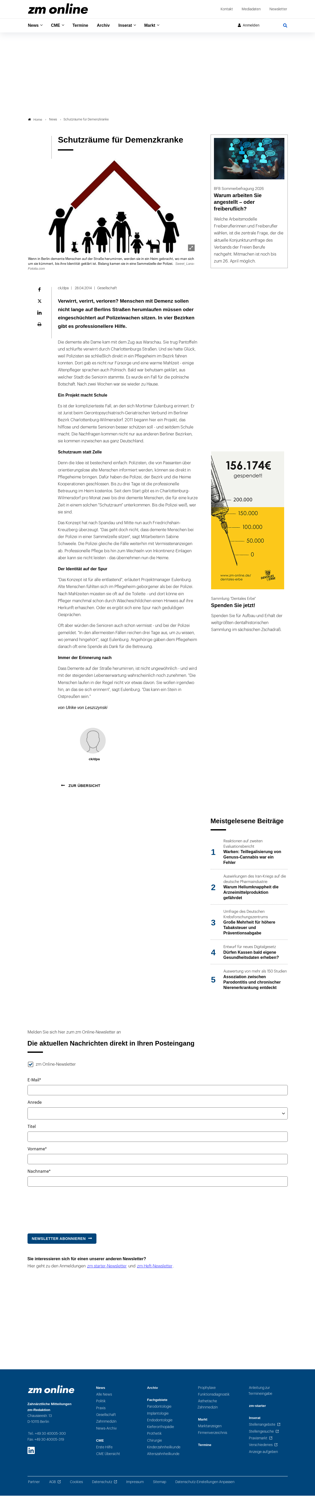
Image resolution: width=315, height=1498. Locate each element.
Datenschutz (102, 1484)
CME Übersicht (108, 1456)
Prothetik (154, 1436)
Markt (157, 25)
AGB (52, 1484)
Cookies (76, 1484)
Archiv (108, 25)
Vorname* (37, 1151)
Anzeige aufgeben (263, 1454)
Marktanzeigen (210, 1428)
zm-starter (257, 1408)
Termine (83, 25)
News (34, 25)
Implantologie (158, 1415)
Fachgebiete (157, 1402)
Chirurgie (154, 1442)
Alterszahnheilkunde (163, 1456)
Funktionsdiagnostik (214, 1396)
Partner (34, 1484)
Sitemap (159, 1484)
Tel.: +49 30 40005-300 (47, 1436)
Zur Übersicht (84, 788)
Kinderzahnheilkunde (164, 1449)
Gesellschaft (106, 1417)
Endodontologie (160, 1422)
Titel (32, 1129)
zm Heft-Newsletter (155, 1268)
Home (35, 122)
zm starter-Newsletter (107, 1268)
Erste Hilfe (104, 1449)
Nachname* (39, 1174)
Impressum (135, 1484)
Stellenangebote (262, 1427)
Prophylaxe (207, 1390)
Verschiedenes (261, 1447)
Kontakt (227, 9)
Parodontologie (159, 1409)
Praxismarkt (258, 1440)
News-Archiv (106, 1430)
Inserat (131, 25)
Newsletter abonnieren (59, 1241)
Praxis (100, 1410)
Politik (101, 1403)
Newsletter (278, 9)
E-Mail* (34, 1082)
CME (57, 25)
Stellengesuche (261, 1433)
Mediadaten (251, 9)
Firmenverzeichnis (212, 1435)
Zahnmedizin (106, 1424)
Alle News (104, 1396)
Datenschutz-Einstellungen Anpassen (205, 1484)
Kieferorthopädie (160, 1429)
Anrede (35, 1105)
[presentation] (67, 1210)
